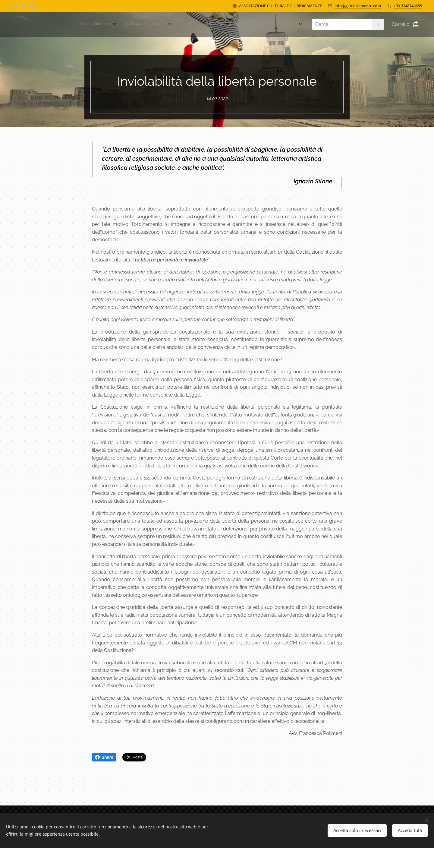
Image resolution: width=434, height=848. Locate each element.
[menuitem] (185, 24)
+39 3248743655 (408, 5)
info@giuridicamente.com (358, 5)
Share (104, 757)
